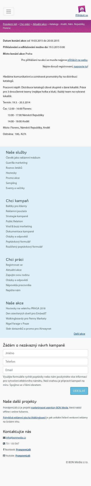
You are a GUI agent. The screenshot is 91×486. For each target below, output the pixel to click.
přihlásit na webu (77, 60)
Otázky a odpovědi (17, 236)
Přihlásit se (82, 15)
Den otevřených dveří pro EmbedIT (26, 313)
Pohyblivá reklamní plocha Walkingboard (24, 417)
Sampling (11, 183)
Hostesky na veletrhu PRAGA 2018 (25, 308)
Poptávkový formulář (18, 241)
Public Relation (14, 221)
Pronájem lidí (10, 24)
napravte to (80, 66)
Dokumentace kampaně (20, 231)
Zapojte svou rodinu (18, 275)
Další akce (79, 333)
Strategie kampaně (17, 216)
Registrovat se (14, 265)
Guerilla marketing (16, 162)
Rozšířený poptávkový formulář (24, 246)
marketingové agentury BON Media (49, 407)
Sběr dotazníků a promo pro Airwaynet (28, 328)
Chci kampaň (17, 200)
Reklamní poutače (16, 211)
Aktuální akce (40, 24)
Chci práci (25, 24)
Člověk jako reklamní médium (23, 157)
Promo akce (13, 178)
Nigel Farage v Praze (17, 323)
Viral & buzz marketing (19, 226)
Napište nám (13, 290)
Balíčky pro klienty (16, 206)
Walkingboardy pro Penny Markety (26, 318)
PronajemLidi (23, 449)
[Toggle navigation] (8, 11)
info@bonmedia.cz (16, 437)
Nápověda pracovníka (18, 285)
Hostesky (11, 173)
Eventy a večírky (15, 188)
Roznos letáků (14, 167)
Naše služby (16, 152)
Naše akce (14, 303)
